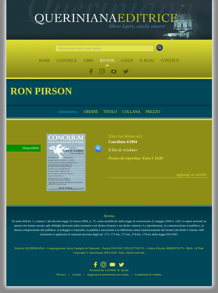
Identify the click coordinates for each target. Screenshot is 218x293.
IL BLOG (147, 61)
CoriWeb (110, 270)
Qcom (124, 270)
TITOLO (110, 112)
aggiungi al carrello (191, 175)
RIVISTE (107, 61)
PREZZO (153, 112)
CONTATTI (170, 61)
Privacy (61, 274)
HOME (44, 61)
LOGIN (127, 61)
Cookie (76, 274)
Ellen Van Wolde (121, 136)
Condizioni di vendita (148, 274)
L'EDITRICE (66, 61)
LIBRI (88, 61)
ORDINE (91, 112)
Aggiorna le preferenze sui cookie (108, 274)
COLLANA (131, 112)
